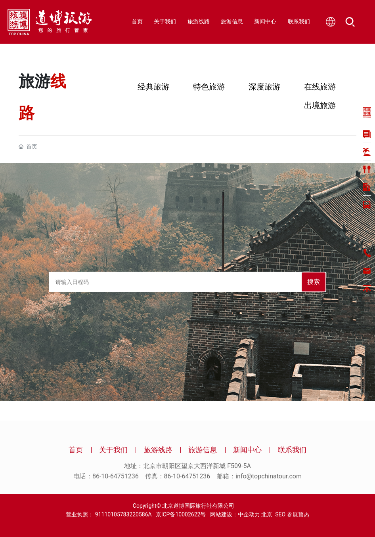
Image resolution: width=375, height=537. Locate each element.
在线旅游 (320, 86)
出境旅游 (320, 105)
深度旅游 (264, 86)
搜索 (313, 282)
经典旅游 (153, 86)
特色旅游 (209, 86)
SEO (280, 514)
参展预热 (298, 514)
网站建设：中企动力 (233, 514)
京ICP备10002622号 (181, 514)
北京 (266, 514)
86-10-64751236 (115, 476)
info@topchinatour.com (268, 476)
